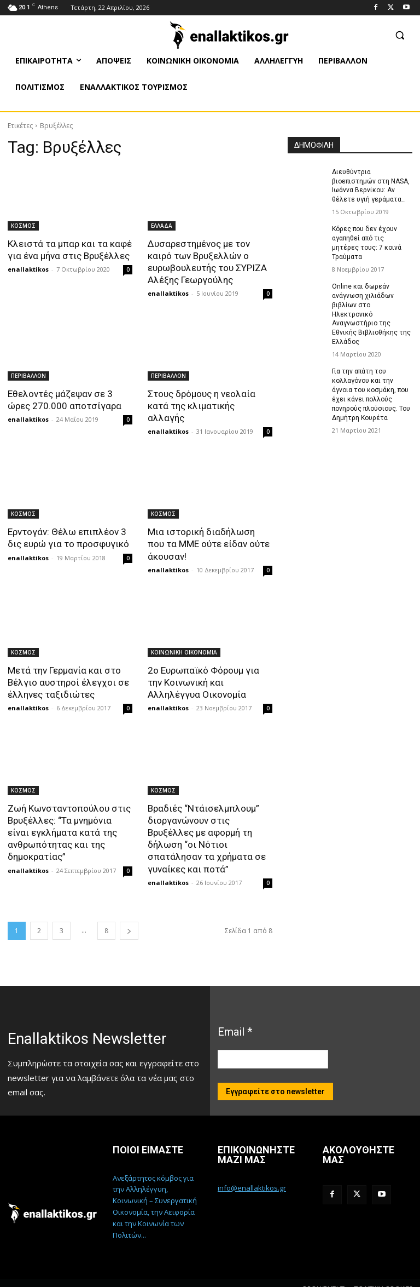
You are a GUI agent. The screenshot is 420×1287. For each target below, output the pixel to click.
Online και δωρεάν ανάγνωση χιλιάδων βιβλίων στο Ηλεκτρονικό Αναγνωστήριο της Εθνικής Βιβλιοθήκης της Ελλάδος (371, 313)
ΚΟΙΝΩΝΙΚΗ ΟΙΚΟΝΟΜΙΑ (184, 640)
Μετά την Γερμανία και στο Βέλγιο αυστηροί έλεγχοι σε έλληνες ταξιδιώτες (67, 669)
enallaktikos (28, 269)
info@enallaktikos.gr (252, 1175)
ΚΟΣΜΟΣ (23, 225)
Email (235, 1018)
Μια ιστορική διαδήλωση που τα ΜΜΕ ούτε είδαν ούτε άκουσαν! (209, 531)
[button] (399, 35)
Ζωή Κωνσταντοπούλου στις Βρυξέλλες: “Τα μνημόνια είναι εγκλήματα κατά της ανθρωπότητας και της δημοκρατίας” (69, 819)
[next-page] (129, 918)
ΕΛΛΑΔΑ (161, 225)
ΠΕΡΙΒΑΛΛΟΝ (28, 376)
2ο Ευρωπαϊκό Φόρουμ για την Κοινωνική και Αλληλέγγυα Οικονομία (203, 669)
